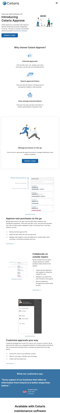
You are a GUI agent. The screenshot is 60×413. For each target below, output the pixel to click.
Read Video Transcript (30, 214)
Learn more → (10, 243)
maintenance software (20, 31)
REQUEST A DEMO (9, 35)
